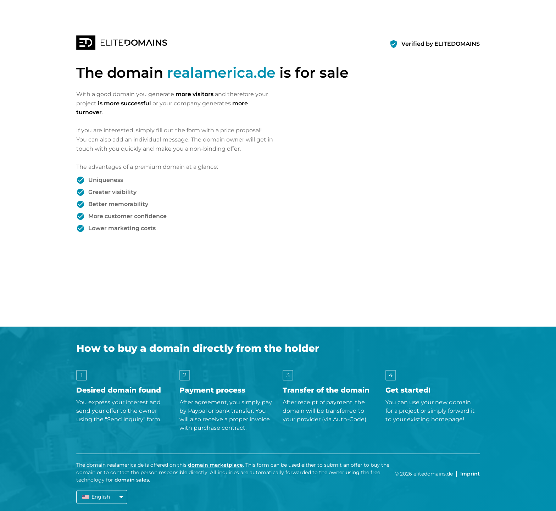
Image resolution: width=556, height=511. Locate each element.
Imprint (470, 474)
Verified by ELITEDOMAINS (440, 43)
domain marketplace (215, 465)
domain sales (132, 480)
